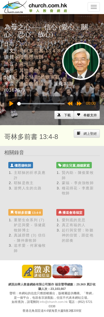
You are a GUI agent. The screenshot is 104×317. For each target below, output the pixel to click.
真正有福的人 (74, 225)
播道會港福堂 (34, 83)
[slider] (41, 103)
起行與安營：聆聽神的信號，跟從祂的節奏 (77, 235)
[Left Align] (87, 115)
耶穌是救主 (24, 183)
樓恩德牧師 (31, 57)
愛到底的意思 (74, 220)
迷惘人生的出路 (28, 188)
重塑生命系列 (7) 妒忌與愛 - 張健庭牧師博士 (30, 225)
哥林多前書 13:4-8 (39, 50)
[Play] (11, 103)
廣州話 (26, 63)
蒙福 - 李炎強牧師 (78, 183)
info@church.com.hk (54, 301)
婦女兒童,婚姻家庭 (39, 77)
